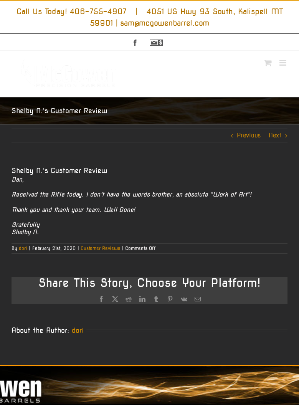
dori (23, 248)
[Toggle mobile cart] (268, 63)
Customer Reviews (100, 248)
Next (275, 135)
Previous (249, 135)
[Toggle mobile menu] (283, 63)
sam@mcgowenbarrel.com (164, 23)
